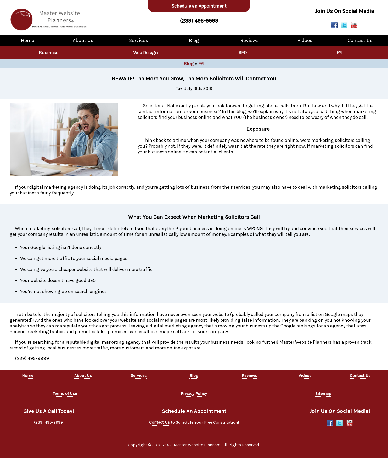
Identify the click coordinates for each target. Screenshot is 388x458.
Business (48, 52)
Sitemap (323, 393)
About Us (83, 40)
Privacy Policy (194, 393)
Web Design (145, 52)
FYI (339, 52)
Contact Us (360, 40)
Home (27, 40)
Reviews (249, 40)
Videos (304, 40)
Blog (194, 40)
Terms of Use (65, 393)
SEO (242, 52)
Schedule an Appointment (199, 6)
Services (138, 40)
